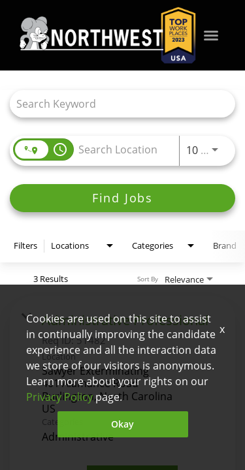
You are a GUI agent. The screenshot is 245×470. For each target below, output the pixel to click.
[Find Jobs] (122, 198)
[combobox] (116, 103)
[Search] (122, 198)
